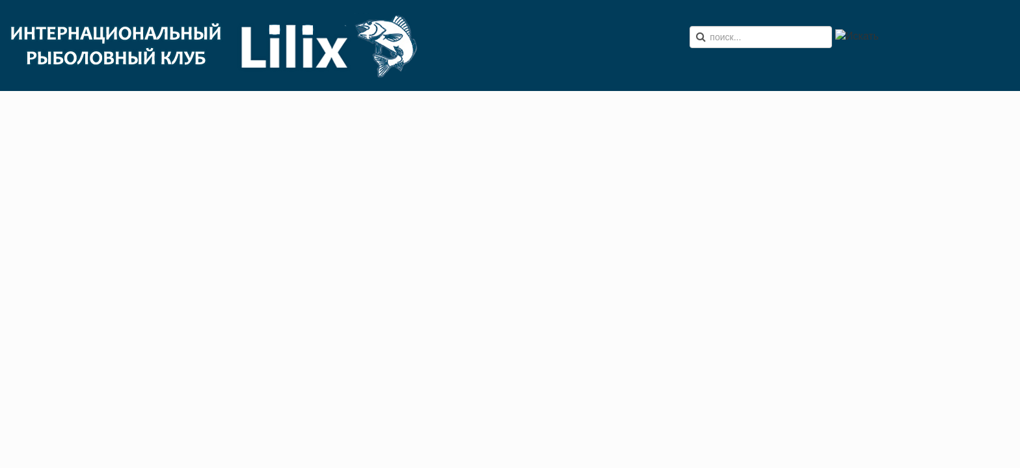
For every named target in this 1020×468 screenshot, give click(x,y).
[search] (761, 37)
